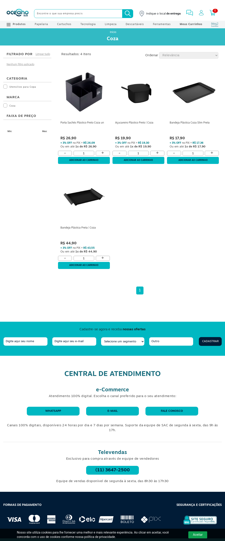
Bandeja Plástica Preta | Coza (78, 228)
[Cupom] (112, 3)
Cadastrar (210, 341)
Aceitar (198, 534)
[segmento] (123, 341)
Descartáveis (135, 24)
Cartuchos (64, 24)
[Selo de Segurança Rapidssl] (197, 524)
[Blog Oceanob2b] (214, 24)
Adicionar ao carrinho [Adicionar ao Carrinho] (83, 160)
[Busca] (127, 13)
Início (113, 32)
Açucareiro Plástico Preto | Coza (134, 123)
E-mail (112, 411)
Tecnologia (88, 24)
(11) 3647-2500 (112, 470)
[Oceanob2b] (18, 13)
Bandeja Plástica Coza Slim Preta (190, 123)
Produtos (16, 24)
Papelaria (41, 24)
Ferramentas (162, 24)
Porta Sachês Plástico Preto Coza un (82, 123)
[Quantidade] (83, 153)
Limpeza (111, 24)
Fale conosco (172, 411)
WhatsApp (53, 411)
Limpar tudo (43, 54)
